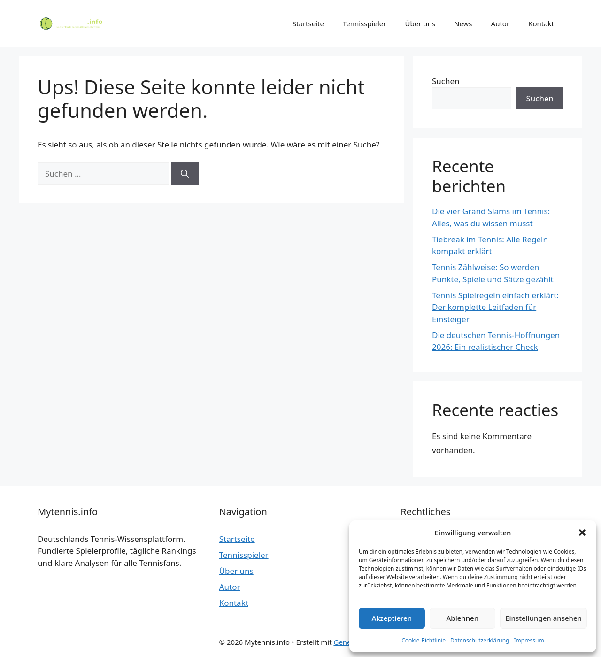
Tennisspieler (364, 23)
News (463, 23)
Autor (500, 23)
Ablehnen (463, 618)
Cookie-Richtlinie (423, 640)
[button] (582, 532)
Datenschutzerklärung (479, 640)
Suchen (446, 81)
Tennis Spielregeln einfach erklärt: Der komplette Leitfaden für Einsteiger (495, 307)
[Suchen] (185, 173)
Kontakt (541, 23)
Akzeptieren (391, 618)
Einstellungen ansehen (543, 618)
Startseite (308, 23)
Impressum (529, 640)
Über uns (420, 23)
